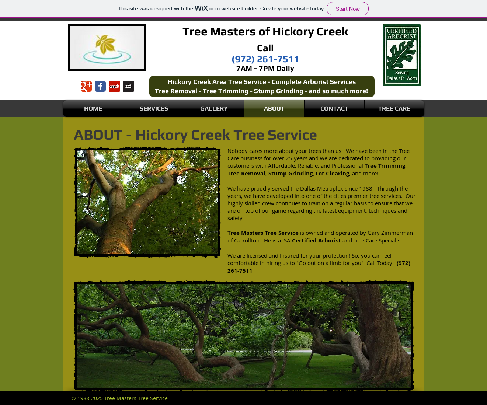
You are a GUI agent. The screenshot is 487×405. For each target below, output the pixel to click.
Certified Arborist (317, 240)
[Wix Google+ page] (86, 86)
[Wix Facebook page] (100, 86)
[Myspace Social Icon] (128, 86)
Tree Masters (219, 31)
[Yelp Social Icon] (114, 86)
